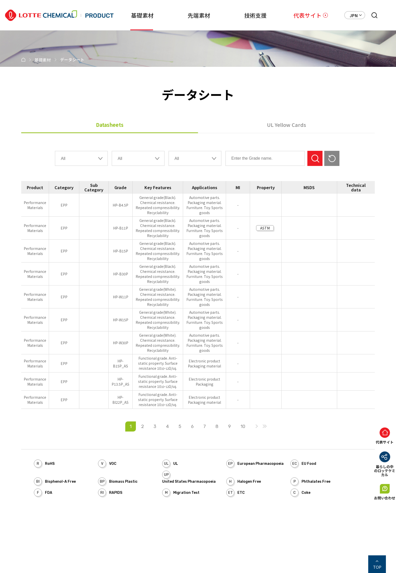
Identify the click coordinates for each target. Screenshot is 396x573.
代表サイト (307, 15)
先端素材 (199, 15)
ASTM (265, 228)
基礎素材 (142, 15)
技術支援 (255, 15)
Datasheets (109, 124)
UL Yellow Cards (286, 124)
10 (242, 426)
